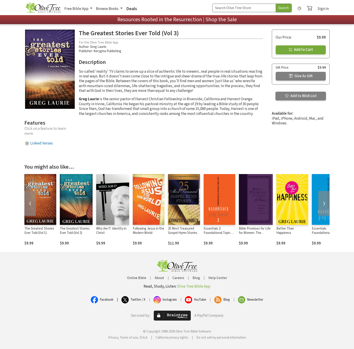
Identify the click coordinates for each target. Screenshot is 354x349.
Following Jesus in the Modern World (148, 230)
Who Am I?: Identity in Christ (111, 230)
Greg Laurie (98, 46)
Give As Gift (301, 76)
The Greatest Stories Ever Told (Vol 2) (75, 230)
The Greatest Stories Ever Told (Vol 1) (39, 230)
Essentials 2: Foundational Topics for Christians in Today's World (218, 235)
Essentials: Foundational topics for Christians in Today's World (326, 235)
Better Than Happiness (285, 230)
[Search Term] (244, 8)
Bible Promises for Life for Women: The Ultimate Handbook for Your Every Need (255, 235)
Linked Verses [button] (41, 143)
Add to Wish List (301, 96)
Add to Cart (301, 49)
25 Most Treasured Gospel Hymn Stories (182, 230)
